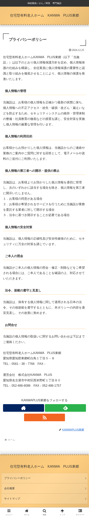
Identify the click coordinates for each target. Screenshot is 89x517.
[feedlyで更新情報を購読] (65, 408)
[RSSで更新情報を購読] (44, 417)
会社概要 (9, 488)
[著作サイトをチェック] (23, 408)
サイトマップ (12, 498)
